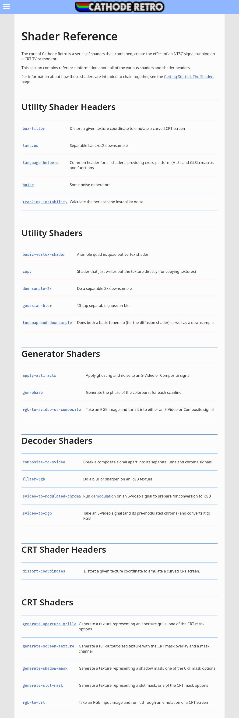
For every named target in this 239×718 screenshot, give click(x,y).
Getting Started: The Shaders (189, 76)
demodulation (103, 496)
